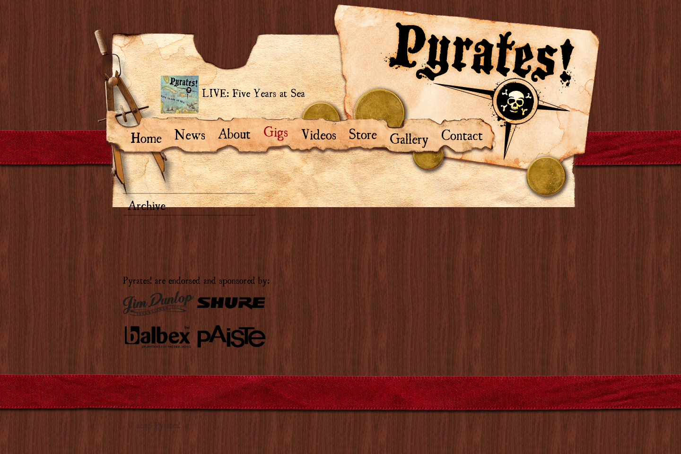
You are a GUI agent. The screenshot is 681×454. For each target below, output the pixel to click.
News (194, 133)
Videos (323, 133)
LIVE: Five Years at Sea (233, 95)
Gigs (280, 130)
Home (151, 136)
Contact (466, 133)
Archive (147, 204)
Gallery (413, 137)
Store (367, 132)
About (239, 132)
